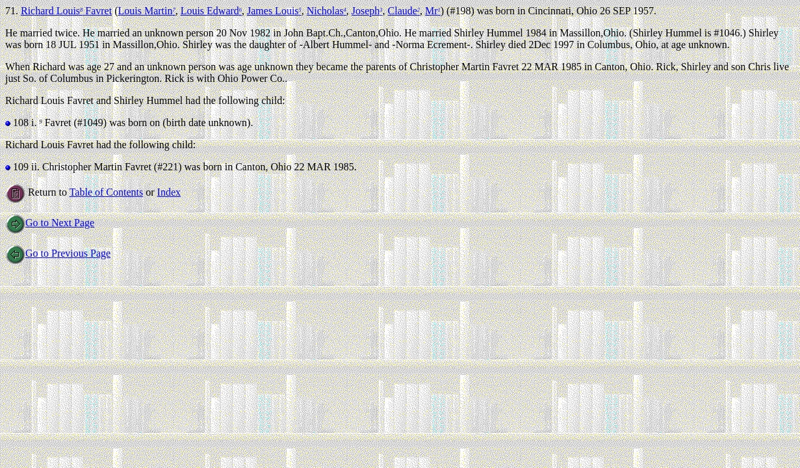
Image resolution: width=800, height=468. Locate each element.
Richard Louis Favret (66, 10)
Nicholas (326, 10)
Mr (433, 10)
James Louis (274, 10)
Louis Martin (146, 10)
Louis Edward (211, 10)
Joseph (367, 10)
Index (169, 192)
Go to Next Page (49, 222)
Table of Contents (107, 192)
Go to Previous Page (57, 253)
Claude (404, 10)
